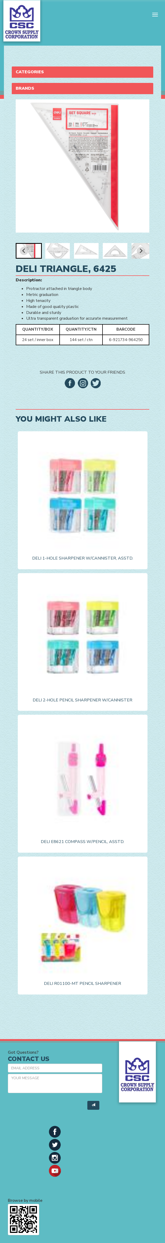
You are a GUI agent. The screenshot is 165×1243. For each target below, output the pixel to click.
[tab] (82, 72)
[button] (29, 251)
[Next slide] (141, 251)
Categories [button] (30, 72)
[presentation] (47, 1107)
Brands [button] (25, 88)
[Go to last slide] (24, 251)
